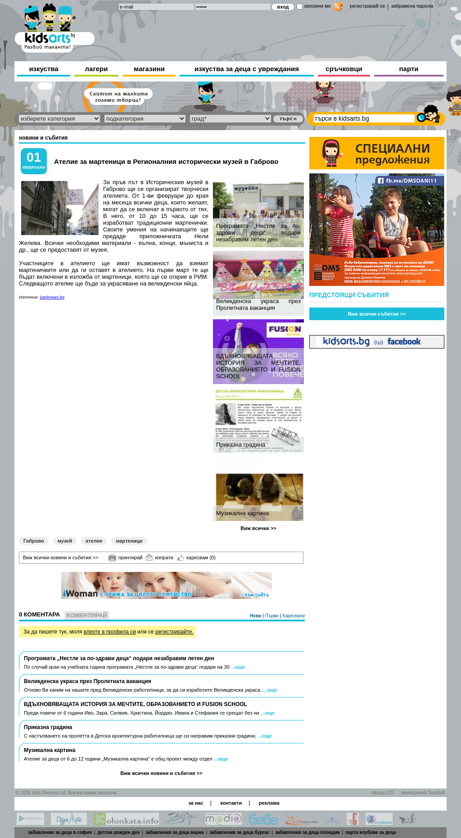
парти (409, 68)
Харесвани (293, 615)
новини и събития (43, 138)
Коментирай (86, 615)
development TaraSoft (423, 792)
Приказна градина (240, 444)
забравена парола (412, 6)
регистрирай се (367, 6)
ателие (94, 541)
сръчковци (343, 68)
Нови (256, 615)
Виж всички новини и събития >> (61, 557)
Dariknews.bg (52, 297)
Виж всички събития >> (377, 314)
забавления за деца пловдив (307, 832)
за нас (195, 803)
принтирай (125, 558)
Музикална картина (242, 513)
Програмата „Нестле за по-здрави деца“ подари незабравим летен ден (258, 232)
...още (238, 667)
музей (65, 541)
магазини (149, 68)
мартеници (129, 541)
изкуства (43, 68)
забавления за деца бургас (239, 832)
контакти (231, 803)
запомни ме (317, 6)
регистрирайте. (174, 632)
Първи (272, 615)
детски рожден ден (118, 832)
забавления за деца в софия (60, 832)
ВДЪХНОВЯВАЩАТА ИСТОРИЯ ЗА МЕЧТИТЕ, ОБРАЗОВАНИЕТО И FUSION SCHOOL (258, 366)
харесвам (196, 557)
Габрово (33, 541)
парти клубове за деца (370, 832)
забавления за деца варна (174, 832)
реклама (269, 803)
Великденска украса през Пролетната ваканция (258, 304)
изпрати (159, 557)
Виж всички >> (258, 528)
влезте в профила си (110, 632)
